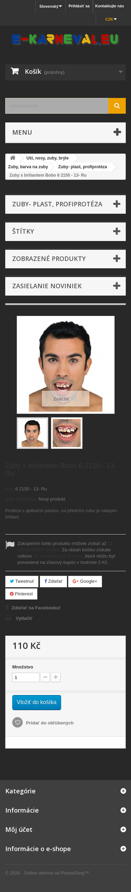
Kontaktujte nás (109, 6)
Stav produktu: (21, 499)
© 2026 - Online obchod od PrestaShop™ (47, 873)
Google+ (85, 581)
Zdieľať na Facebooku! (36, 607)
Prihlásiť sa (78, 6)
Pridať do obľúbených (49, 722)
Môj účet (18, 829)
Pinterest (21, 593)
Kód (9, 488)
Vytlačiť (24, 618)
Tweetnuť (22, 581)
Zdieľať (53, 581)
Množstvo (22, 667)
